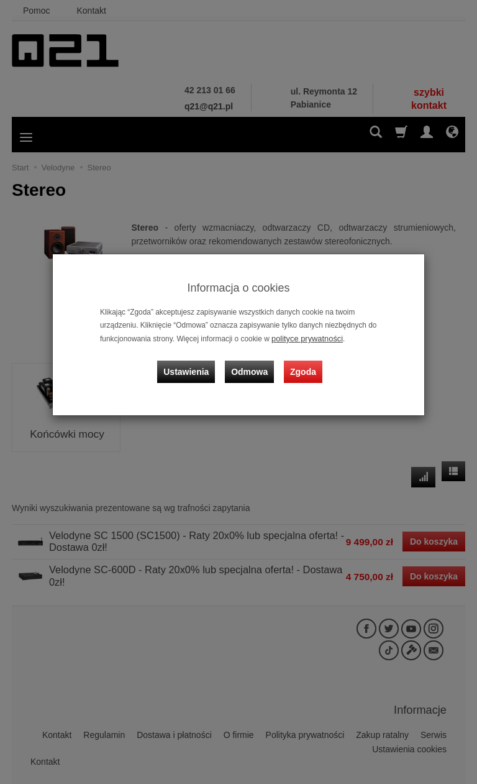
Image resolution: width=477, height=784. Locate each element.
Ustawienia (191, 366)
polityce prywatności (304, 338)
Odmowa (251, 366)
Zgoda (301, 366)
